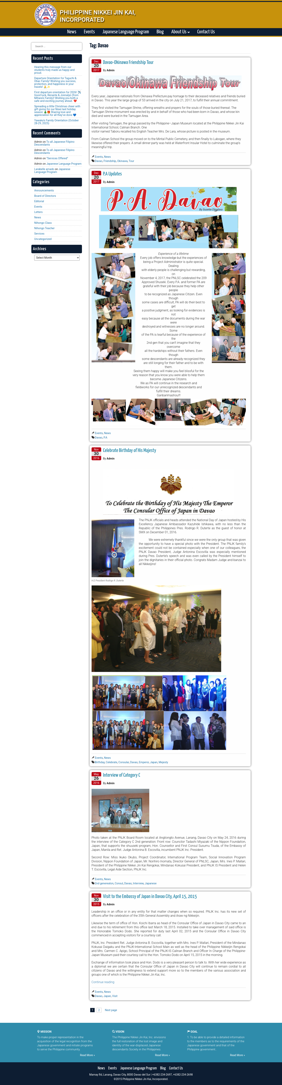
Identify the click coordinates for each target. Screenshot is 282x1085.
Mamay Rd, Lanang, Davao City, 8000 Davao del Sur (119, 1074)
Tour (131, 161)
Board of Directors (45, 195)
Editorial (39, 201)
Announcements (44, 190)
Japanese (151, 883)
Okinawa (122, 161)
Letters (38, 212)
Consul (119, 883)
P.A (105, 437)
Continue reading (103, 982)
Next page (111, 1010)
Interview (138, 883)
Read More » (87, 1055)
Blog (160, 31)
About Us (180, 31)
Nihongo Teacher (44, 228)
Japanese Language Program (125, 31)
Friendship (109, 161)
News (71, 31)
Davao (98, 161)
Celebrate (111, 762)
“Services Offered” (57, 158)
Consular (123, 762)
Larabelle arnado (44, 169)
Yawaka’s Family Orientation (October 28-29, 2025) (56, 122)
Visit (115, 996)
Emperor (144, 762)
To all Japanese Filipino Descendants (54, 143)
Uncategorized (43, 239)
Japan (154, 762)
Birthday (100, 762)
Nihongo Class (43, 222)
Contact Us (206, 31)
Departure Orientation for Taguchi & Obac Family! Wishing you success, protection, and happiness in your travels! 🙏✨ (55, 82)
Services (39, 233)
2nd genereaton (104, 883)
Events (89, 31)
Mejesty (163, 762)
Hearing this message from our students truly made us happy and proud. (54, 69)
